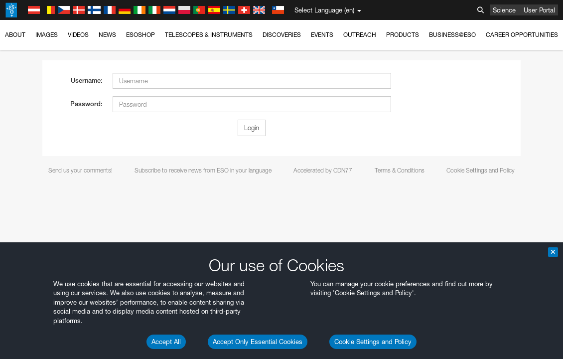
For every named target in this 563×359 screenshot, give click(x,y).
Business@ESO (452, 34)
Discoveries (282, 34)
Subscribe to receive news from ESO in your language (203, 170)
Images (46, 34)
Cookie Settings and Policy (373, 342)
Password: (86, 104)
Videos (78, 34)
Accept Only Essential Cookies (257, 342)
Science (504, 10)
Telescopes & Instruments (209, 34)
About (15, 34)
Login (251, 128)
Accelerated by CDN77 (322, 170)
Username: (87, 80)
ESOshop (140, 34)
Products (402, 34)
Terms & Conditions (399, 170)
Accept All (166, 342)
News (107, 34)
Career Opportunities (522, 34)
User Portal (539, 10)
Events (322, 34)
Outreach (359, 34)
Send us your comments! (80, 170)
